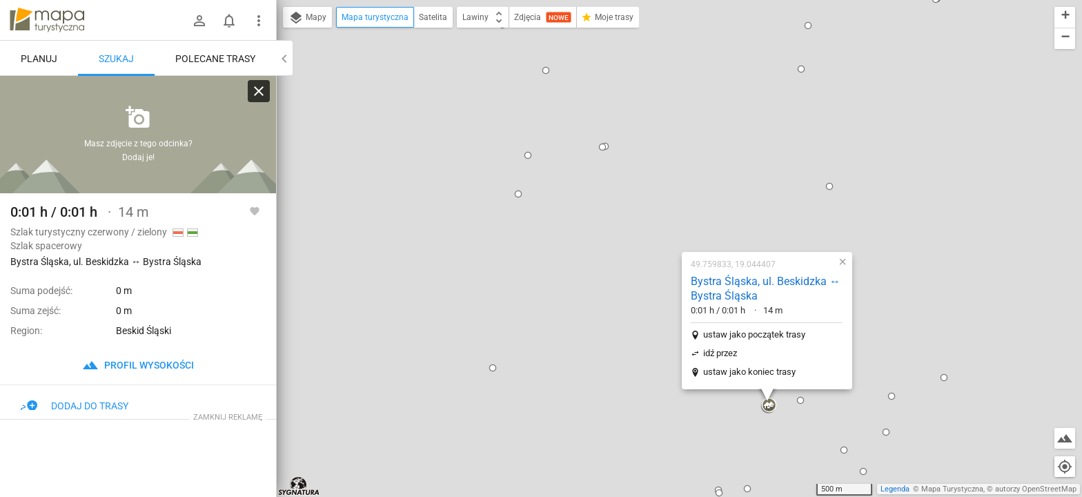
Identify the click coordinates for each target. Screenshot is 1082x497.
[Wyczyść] (259, 91)
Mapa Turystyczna (952, 489)
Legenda (895, 489)
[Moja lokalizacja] (1064, 466)
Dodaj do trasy (74, 406)
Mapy (307, 18)
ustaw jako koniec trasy (661, 213)
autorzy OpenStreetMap (1035, 489)
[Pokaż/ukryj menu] (259, 21)
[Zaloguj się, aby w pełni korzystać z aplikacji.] (255, 210)
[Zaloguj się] (199, 21)
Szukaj (116, 58)
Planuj (39, 58)
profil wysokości (138, 365)
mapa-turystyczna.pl (47, 20)
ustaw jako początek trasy (666, 176)
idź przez (632, 195)
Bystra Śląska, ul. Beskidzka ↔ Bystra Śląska (677, 130)
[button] (322, 118)
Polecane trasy (215, 58)
